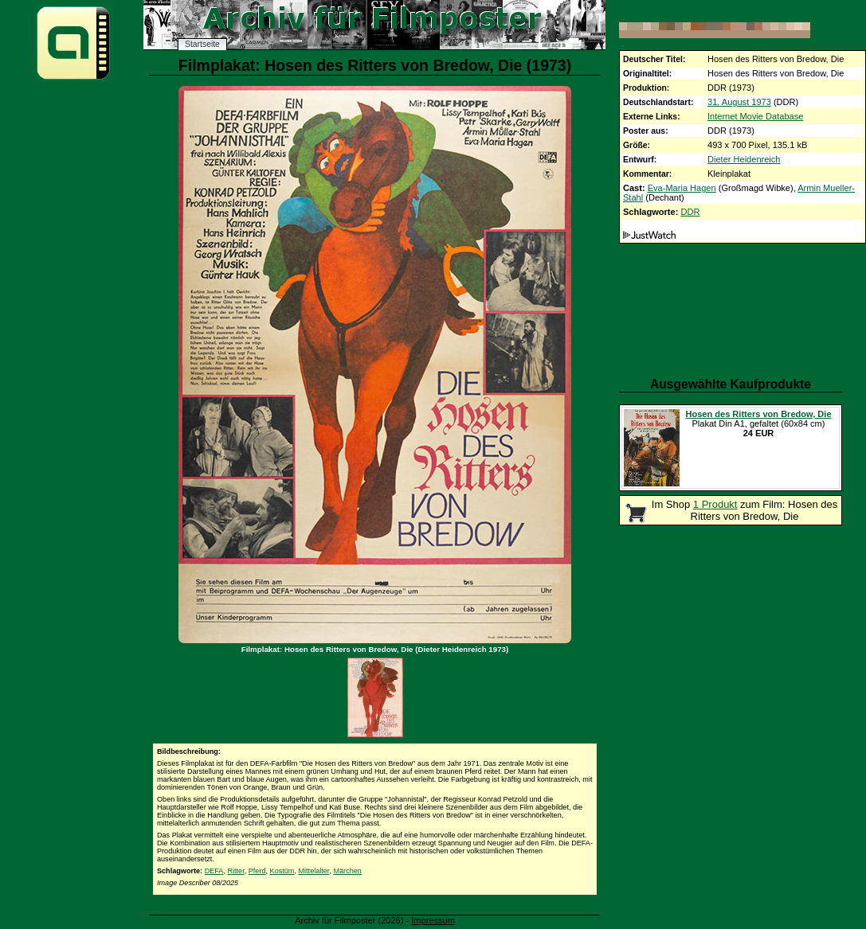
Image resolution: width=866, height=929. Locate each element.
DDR (689, 212)
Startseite (202, 44)
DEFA (214, 871)
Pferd (257, 871)
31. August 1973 (739, 102)
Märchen (347, 871)
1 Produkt (715, 504)
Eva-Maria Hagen (682, 188)
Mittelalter (313, 871)
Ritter (235, 871)
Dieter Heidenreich (744, 159)
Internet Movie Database (755, 116)
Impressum (433, 920)
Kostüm (282, 871)
